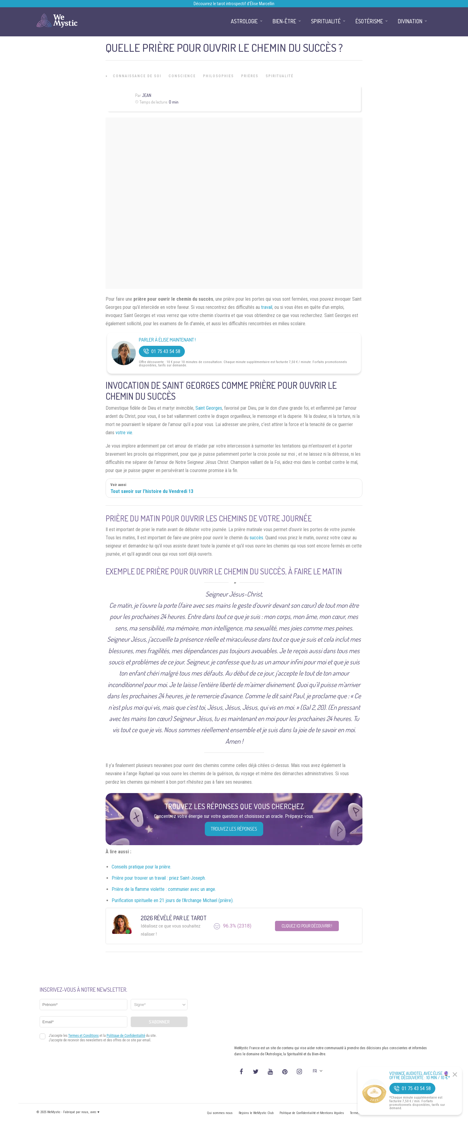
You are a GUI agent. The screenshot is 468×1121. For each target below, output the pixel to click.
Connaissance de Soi (137, 76)
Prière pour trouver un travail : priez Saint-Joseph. (159, 878)
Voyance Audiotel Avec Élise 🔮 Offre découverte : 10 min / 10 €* (419, 1075)
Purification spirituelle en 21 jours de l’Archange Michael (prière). (173, 900)
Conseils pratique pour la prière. (141, 867)
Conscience (182, 76)
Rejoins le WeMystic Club (256, 1113)
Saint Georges (208, 408)
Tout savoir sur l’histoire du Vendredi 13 (151, 491)
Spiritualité (279, 76)
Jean (146, 95)
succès (256, 538)
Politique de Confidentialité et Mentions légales (312, 1113)
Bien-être (284, 21)
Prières (249, 76)
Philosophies (218, 76)
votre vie (124, 432)
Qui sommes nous (220, 1113)
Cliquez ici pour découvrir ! (307, 925)
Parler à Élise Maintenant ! (167, 340)
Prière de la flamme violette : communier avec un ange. (164, 889)
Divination (410, 21)
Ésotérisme (369, 21)
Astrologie (244, 21)
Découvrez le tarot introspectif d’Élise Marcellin (234, 3)
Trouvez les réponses (234, 829)
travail (266, 307)
